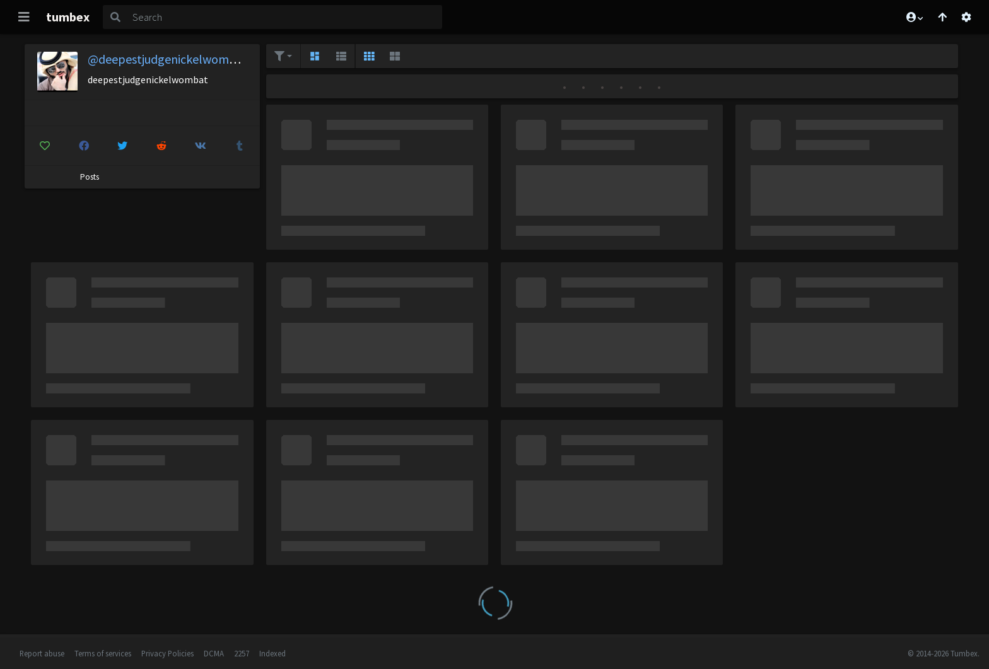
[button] (914, 17)
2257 (241, 653)
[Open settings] (966, 17)
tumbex (68, 17)
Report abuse (42, 653)
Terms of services (102, 653)
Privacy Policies (167, 653)
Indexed (272, 653)
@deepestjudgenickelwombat (168, 59)
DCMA (214, 653)
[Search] (284, 17)
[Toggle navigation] (24, 17)
